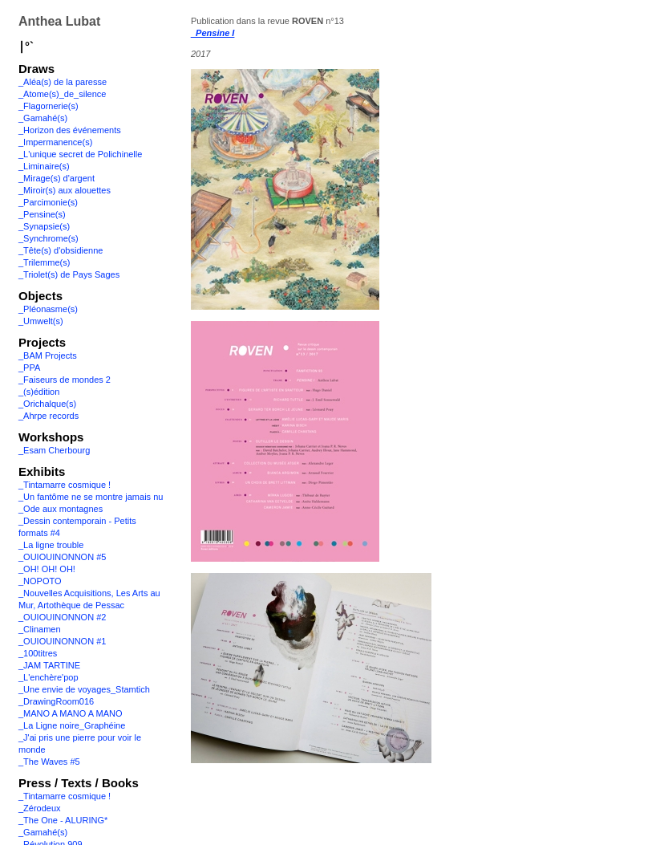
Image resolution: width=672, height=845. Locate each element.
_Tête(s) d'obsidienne (60, 250)
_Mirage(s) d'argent (56, 178)
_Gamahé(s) (42, 118)
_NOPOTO (40, 581)
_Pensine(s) (42, 214)
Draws (36, 68)
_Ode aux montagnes (60, 509)
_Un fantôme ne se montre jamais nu (90, 497)
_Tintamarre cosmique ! (64, 485)
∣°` (26, 46)
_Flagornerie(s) (48, 106)
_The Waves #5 (49, 761)
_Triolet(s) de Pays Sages (68, 274)
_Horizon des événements (69, 130)
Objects (40, 296)
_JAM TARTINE (49, 665)
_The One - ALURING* (62, 820)
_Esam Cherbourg (54, 450)
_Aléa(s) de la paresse (62, 82)
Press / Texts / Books (78, 783)
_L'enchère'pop (48, 677)
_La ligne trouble (50, 545)
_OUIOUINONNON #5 (62, 557)
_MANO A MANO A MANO (70, 713)
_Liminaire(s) (44, 166)
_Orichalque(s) (47, 403)
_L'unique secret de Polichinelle (80, 154)
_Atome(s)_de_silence (62, 94)
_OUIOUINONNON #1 (62, 641)
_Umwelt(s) (40, 321)
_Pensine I (212, 33)
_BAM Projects (47, 355)
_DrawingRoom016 (56, 701)
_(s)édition (38, 391)
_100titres (37, 653)
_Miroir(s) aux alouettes (64, 190)
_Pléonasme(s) (48, 309)
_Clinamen (39, 629)
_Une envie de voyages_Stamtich (84, 689)
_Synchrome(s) (48, 238)
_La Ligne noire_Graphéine (71, 725)
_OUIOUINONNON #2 (62, 617)
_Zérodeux (39, 808)
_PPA (29, 367)
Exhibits (41, 471)
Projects (42, 342)
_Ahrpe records (48, 415)
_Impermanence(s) (55, 142)
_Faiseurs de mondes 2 (64, 379)
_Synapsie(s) (44, 226)
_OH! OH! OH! (46, 569)
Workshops (50, 437)
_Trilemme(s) (44, 262)
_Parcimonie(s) (48, 202)
